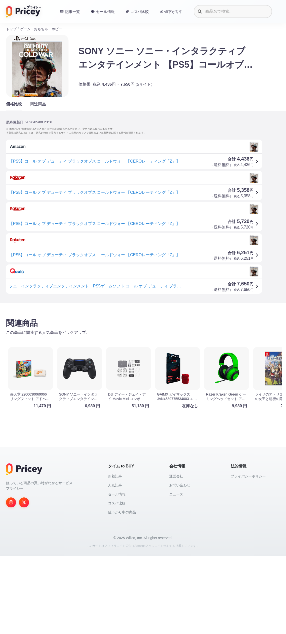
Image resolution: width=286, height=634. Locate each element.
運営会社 (176, 554)
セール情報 (117, 572)
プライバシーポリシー (248, 554)
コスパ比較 (117, 581)
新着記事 (115, 554)
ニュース (176, 572)
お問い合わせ (179, 563)
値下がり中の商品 (122, 590)
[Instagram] (11, 580)
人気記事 (115, 563)
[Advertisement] (143, 346)
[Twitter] (24, 580)
